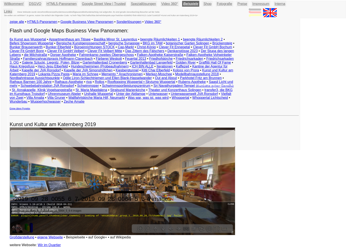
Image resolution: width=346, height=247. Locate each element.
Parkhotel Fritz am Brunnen (201, 78)
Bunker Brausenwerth (26, 47)
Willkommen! (14, 4)
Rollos (99, 82)
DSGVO (35, 4)
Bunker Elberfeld (58, 47)
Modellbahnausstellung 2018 (197, 74)
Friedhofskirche (160, 58)
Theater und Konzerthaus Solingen (174, 90)
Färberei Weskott (109, 58)
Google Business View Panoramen (86, 22)
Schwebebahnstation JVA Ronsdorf (47, 85)
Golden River (186, 62)
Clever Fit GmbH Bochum (212, 47)
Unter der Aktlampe (130, 94)
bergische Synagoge (124, 43)
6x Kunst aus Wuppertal (28, 39)
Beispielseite (75, 237)
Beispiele (190, 4)
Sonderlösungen (129, 22)
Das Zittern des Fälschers (144, 51)
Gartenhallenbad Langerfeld (151, 62)
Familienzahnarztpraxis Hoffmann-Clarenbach (58, 58)
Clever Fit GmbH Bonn (27, 51)
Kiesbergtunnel (127, 70)
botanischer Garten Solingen (187, 43)
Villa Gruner (56, 97)
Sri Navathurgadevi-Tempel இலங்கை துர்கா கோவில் (193, 85)
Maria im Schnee (85, 74)
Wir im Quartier (49, 245)
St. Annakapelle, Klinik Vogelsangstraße (42, 90)
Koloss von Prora (186, 70)
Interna (280, 4)
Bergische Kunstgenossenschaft (80, 43)
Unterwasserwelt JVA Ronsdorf (194, 94)
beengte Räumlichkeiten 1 (160, 39)
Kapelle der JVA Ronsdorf (41, 70)
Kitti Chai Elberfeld (156, 70)
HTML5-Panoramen (61, 4)
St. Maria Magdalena (91, 90)
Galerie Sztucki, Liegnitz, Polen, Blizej (50, 62)
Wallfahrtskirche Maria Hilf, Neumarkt (96, 97)
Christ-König (146, 47)
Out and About (166, 78)
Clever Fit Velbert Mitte (104, 51)
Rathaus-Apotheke (69, 82)
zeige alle (17, 22)
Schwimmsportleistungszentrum (126, 85)
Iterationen (165, 66)
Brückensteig (222, 43)
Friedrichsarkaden (189, 58)
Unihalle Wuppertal (98, 94)
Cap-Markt (126, 47)
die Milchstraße (35, 55)
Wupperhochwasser (45, 101)
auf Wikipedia (120, 237)
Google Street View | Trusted (104, 4)
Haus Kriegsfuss (22, 66)
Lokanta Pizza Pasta (54, 74)
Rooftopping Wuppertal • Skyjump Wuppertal (141, 82)
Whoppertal (180, 97)
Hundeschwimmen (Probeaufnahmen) (100, 66)
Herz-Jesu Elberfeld (53, 66)
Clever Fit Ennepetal (174, 47)
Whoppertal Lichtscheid (210, 97)
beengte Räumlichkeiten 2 (203, 39)
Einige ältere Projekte (20, 108)
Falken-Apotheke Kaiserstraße (160, 55)
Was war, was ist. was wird (148, 97)
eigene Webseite (50, 237)
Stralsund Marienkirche (127, 90)
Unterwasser (158, 94)
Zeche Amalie (74, 101)
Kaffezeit (182, 66)
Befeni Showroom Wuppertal (31, 43)
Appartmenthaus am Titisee (70, 39)
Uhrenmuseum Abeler (64, 94)
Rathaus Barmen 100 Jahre (31, 82)
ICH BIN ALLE (142, 66)
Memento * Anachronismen (122, 74)
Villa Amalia (35, 97)
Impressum (260, 4)
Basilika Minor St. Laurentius (115, 39)
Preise (242, 4)
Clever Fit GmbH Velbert (65, 51)
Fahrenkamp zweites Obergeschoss (106, 55)
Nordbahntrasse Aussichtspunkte (35, 78)
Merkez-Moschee (159, 74)
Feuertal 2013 (135, 58)
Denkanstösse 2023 (182, 51)
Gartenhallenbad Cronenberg (104, 62)
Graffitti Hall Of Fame (215, 62)
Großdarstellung (22, 237)
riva (89, 82)
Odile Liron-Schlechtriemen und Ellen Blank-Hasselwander (107, 78)
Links (8, 11)
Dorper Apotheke (63, 55)
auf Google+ (97, 237)
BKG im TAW (153, 43)
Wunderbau (18, 101)
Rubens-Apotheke (192, 82)
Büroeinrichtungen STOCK (94, 47)
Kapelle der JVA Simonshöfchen (88, 70)
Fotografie (224, 4)
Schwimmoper (88, 85)
